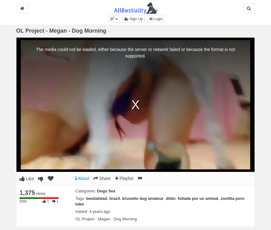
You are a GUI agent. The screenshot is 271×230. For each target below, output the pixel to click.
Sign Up (133, 19)
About (82, 178)
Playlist (124, 178)
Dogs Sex (106, 191)
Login (156, 19)
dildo (170, 198)
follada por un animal (198, 198)
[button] (114, 19)
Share (102, 178)
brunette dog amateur (143, 198)
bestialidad (96, 198)
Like (27, 178)
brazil (114, 198)
